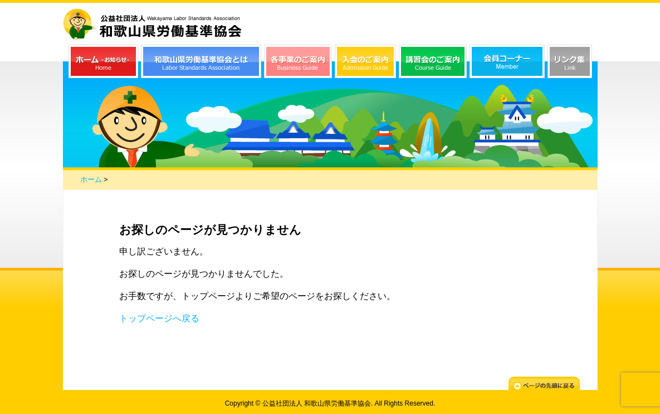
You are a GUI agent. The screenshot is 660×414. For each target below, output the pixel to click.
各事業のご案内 (298, 61)
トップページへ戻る (159, 318)
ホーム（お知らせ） (103, 61)
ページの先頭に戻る (544, 385)
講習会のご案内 (433, 61)
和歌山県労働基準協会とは (201, 61)
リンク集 (569, 61)
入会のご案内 (365, 61)
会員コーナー (507, 61)
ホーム (91, 179)
